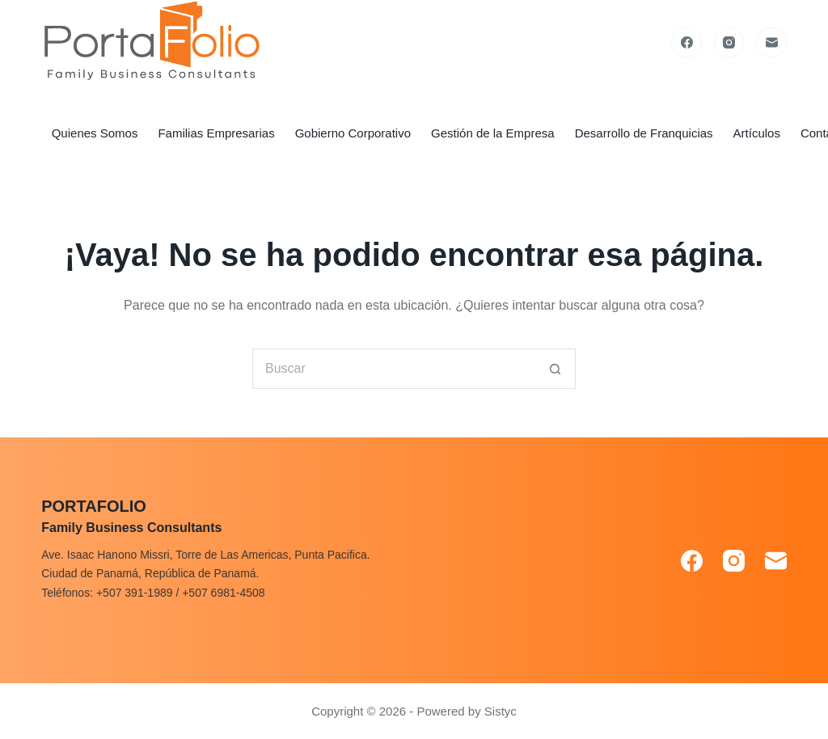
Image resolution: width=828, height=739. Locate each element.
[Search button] (555, 368)
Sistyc (500, 711)
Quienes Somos (95, 133)
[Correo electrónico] (771, 42)
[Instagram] (729, 42)
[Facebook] (686, 42)
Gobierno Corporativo (353, 133)
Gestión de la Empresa (493, 133)
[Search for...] (393, 368)
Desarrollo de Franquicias (644, 133)
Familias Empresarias (216, 133)
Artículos (756, 133)
